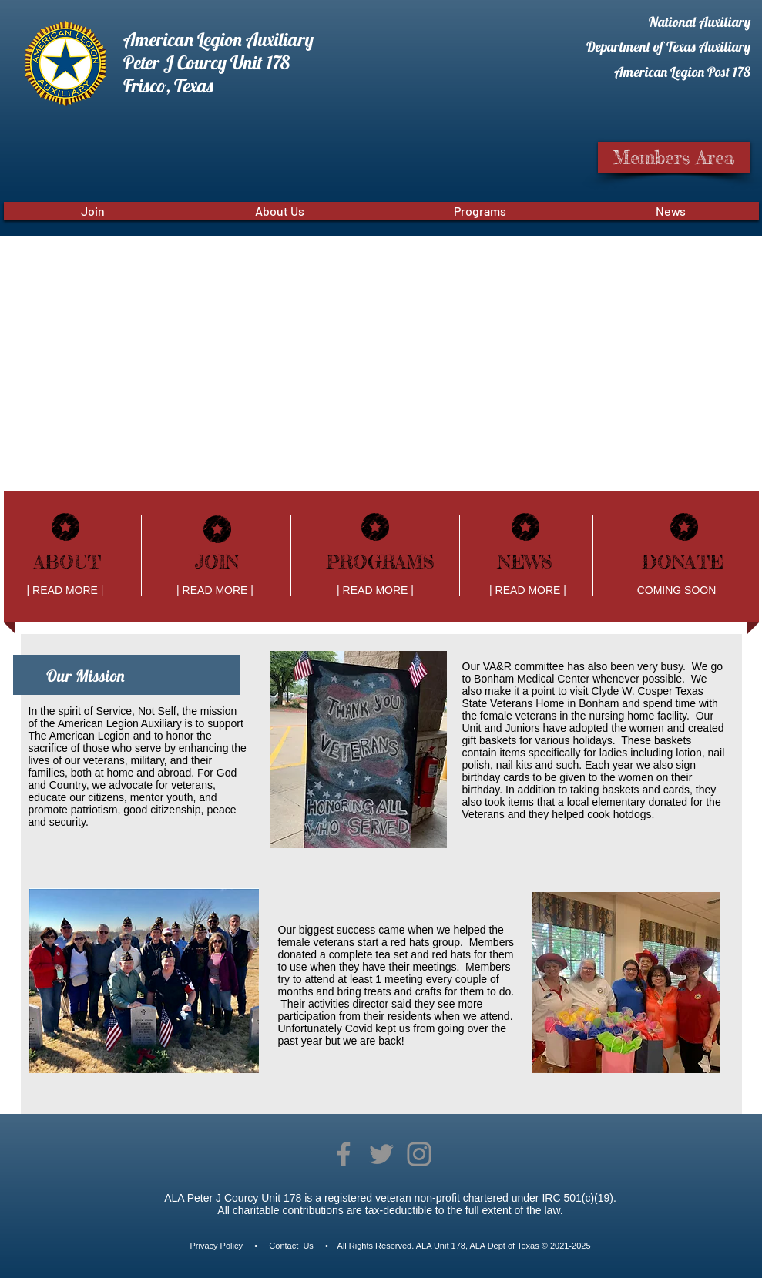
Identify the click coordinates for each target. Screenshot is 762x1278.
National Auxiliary (699, 22)
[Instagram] (419, 1154)
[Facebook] (343, 1154)
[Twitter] (381, 1154)
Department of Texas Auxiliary (668, 46)
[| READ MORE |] (65, 591)
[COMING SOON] (677, 591)
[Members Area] (674, 157)
